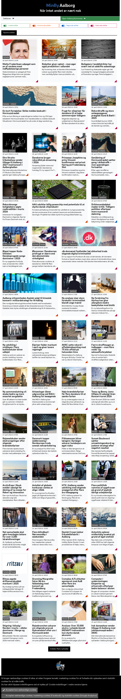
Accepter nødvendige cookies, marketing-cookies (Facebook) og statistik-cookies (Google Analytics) (50, 696)
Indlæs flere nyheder (59, 649)
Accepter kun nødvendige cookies (19, 690)
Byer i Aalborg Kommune (74, 19)
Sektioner (8, 19)
